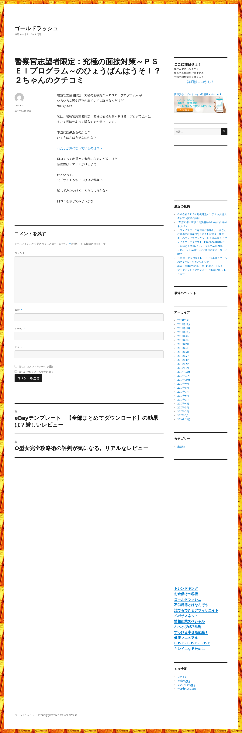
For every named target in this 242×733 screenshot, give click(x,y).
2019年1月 (183, 320)
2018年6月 (183, 348)
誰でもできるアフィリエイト (196, 610)
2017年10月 (183, 379)
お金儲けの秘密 (186, 594)
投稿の (183, 681)
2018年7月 (183, 344)
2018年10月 (184, 332)
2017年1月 (183, 415)
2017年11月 (183, 375)
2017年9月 (183, 383)
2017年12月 (183, 371)
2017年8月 (183, 387)
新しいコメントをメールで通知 (36, 366)
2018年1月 (183, 368)
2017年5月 (183, 399)
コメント (20, 252)
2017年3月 (183, 407)
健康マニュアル (186, 638)
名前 (18, 310)
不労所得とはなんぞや (191, 605)
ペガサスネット (186, 616)
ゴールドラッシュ (36, 28)
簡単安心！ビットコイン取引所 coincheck (198, 94)
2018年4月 (183, 356)
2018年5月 (183, 352)
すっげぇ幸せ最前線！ (191, 632)
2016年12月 (183, 419)
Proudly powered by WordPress (57, 715)
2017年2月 (183, 411)
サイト (18, 347)
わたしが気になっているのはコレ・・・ (84, 148)
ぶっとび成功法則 (187, 627)
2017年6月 (183, 395)
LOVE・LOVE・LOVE (192, 643)
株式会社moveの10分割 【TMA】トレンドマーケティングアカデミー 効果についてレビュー (201, 269)
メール (20, 328)
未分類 (181, 446)
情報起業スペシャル (189, 621)
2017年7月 (183, 391)
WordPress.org (186, 688)
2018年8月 (183, 340)
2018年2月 (183, 364)
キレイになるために (189, 648)
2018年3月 (183, 360)
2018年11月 (183, 328)
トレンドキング (186, 588)
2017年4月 (183, 403)
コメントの (186, 685)
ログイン (182, 676)
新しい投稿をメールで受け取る (36, 371)
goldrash (20, 105)
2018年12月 (184, 324)
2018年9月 (183, 336)
